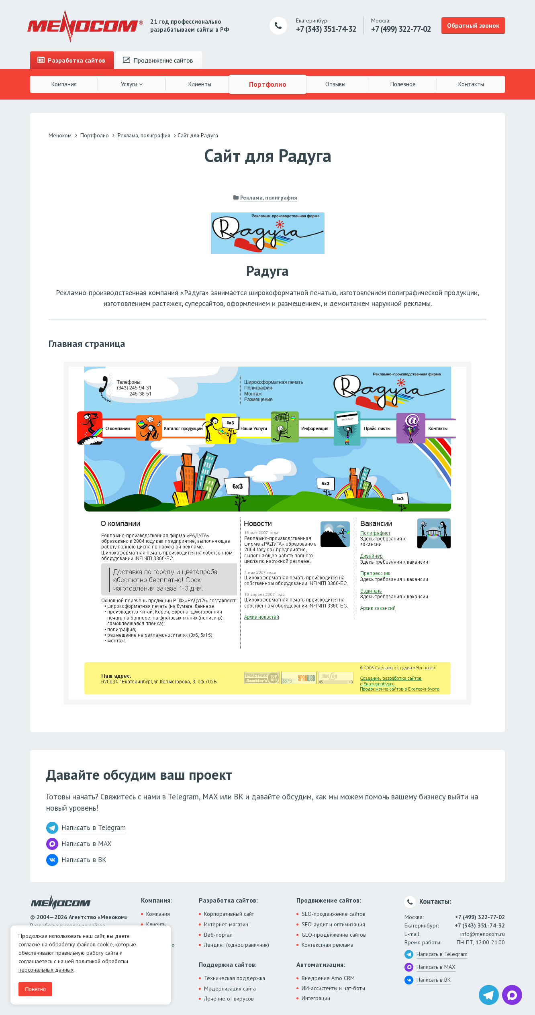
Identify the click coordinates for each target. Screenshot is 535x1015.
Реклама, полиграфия (268, 197)
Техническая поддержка (234, 978)
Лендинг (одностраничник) (236, 944)
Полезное (403, 84)
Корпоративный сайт (229, 913)
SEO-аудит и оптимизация (333, 924)
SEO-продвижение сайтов (334, 913)
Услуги (132, 84)
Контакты (471, 84)
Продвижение (158, 60)
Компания (64, 84)
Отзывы (335, 84)
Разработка (71, 60)
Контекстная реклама (327, 944)
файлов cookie (95, 944)
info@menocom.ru (482, 934)
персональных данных (46, 969)
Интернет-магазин (226, 924)
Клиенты (199, 84)
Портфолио (267, 83)
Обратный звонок (473, 25)
